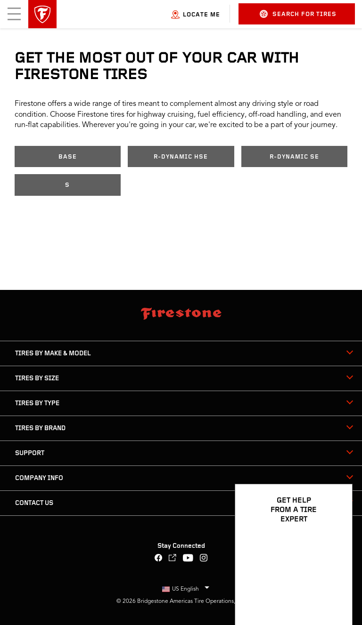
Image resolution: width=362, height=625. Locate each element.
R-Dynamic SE (294, 157)
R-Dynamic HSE (181, 157)
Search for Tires (298, 14)
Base (67, 157)
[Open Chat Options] (334, 590)
